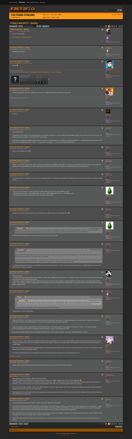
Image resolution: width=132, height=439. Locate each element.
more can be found (55, 72)
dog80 (107, 114)
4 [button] (114, 26)
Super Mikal (108, 160)
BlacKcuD (108, 96)
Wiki (28, 2)
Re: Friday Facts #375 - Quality (19, 47)
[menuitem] (53, 15)
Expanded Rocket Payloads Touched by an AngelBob (36, 72)
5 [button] (116, 26)
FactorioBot (108, 34)
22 (109, 350)
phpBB (61, 433)
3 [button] (112, 26)
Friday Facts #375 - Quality (24, 23)
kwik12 (107, 290)
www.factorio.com (15, 17)
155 (109, 152)
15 (109, 366)
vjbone (107, 146)
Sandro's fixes (20, 72)
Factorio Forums (23, 15)
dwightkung (108, 47)
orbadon (108, 360)
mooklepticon (109, 127)
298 (109, 200)
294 (109, 133)
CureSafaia (108, 344)
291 (109, 119)
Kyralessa (108, 208)
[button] (106, 26)
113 (109, 404)
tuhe (107, 398)
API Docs (42, 2)
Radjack (107, 173)
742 (109, 74)
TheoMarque (108, 374)
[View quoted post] (27, 228)
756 (109, 214)
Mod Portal (34, 2)
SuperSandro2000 (110, 68)
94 (109, 380)
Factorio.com (13, 2)
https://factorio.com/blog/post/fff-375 (22, 37)
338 (109, 321)
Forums (22, 2)
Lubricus (108, 195)
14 (109, 179)
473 (109, 40)
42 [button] (119, 26)
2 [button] (110, 26)
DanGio (107, 277)
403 (109, 283)
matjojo (107, 315)
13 (109, 166)
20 (109, 101)
